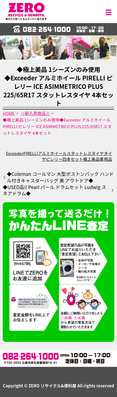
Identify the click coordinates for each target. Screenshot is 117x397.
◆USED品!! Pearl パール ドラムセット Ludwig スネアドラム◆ (54, 190)
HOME (9, 113)
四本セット (72, 159)
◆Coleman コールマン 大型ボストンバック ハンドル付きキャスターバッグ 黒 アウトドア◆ (60, 177)
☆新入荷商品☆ (35, 113)
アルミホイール (52, 153)
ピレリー (54, 159)
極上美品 (91, 159)
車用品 (106, 159)
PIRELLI (30, 153)
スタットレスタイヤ (85, 153)
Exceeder (14, 153)
